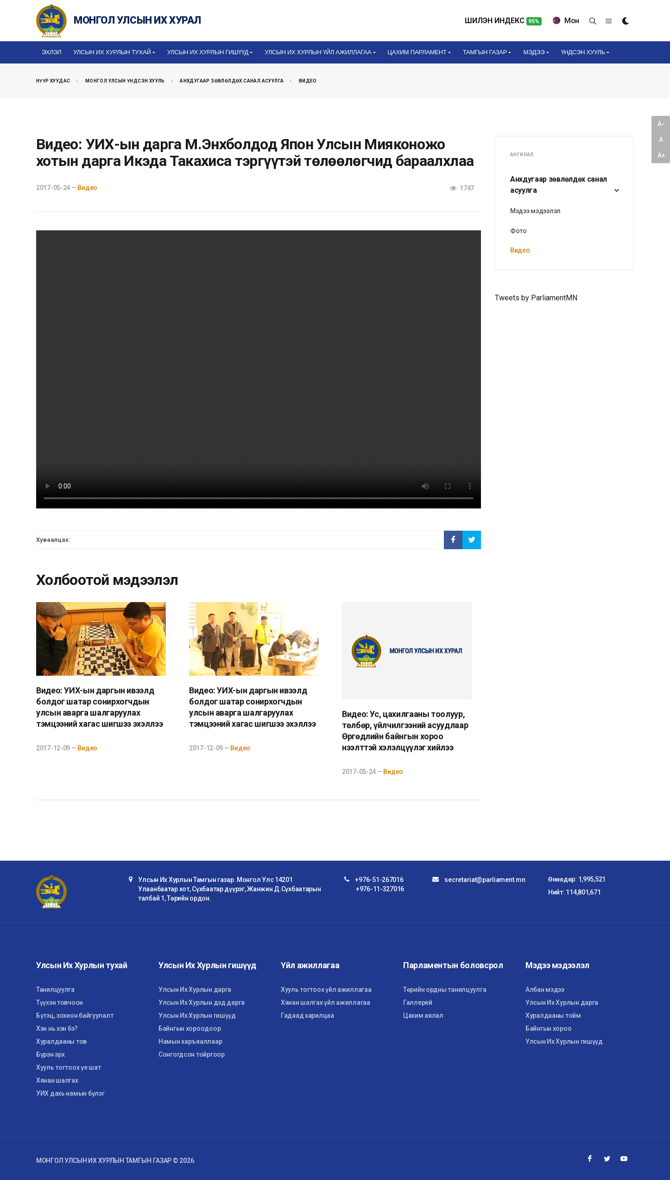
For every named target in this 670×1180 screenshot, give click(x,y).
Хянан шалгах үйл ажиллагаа (325, 1002)
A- (660, 123)
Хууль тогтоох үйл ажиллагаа (326, 989)
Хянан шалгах (57, 1080)
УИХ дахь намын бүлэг (70, 1093)
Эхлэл (51, 52)
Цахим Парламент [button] (417, 52)
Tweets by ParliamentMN (536, 297)
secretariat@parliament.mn (484, 879)
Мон (566, 20)
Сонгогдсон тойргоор (191, 1054)
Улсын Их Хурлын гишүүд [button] (207, 52)
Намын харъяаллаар (190, 1041)
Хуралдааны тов (61, 1041)
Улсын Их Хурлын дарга (194, 989)
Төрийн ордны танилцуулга (444, 989)
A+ (661, 155)
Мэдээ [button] (533, 52)
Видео (308, 80)
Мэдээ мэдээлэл (535, 211)
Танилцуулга (55, 989)
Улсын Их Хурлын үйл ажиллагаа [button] (318, 52)
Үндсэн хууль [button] (583, 52)
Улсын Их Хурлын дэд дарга (201, 1002)
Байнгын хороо (548, 1028)
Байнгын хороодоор (189, 1028)
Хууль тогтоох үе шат (68, 1067)
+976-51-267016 (379, 879)
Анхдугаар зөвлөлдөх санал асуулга (232, 80)
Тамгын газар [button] (485, 52)
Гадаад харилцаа (307, 1015)
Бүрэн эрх (50, 1054)
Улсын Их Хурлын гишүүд (197, 1015)
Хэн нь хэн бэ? (57, 1028)
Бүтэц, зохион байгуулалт (74, 1015)
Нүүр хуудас (53, 80)
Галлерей (417, 1002)
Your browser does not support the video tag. (258, 369)
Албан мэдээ (544, 989)
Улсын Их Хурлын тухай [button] (112, 52)
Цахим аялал (423, 1015)
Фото (518, 231)
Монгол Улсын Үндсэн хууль (125, 80)
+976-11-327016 (380, 889)
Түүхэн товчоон (59, 1002)
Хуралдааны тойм (553, 1015)
